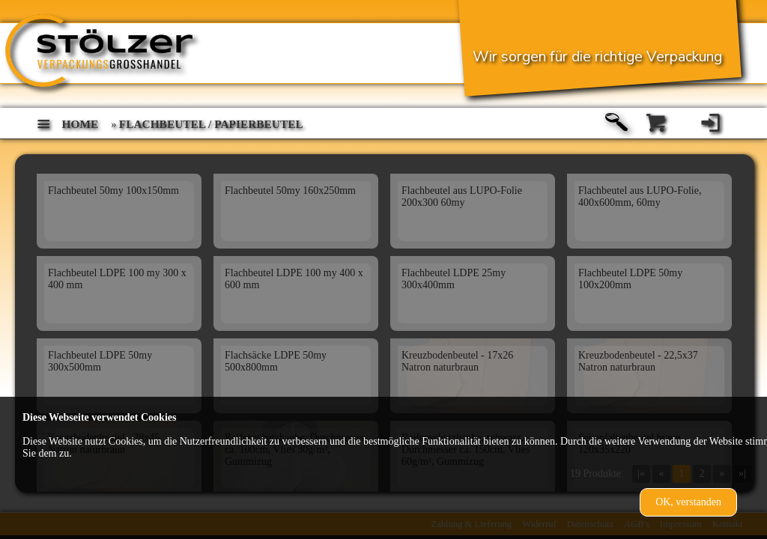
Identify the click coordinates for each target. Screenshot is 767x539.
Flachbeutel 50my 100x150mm (113, 190)
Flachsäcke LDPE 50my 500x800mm (276, 361)
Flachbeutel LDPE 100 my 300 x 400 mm (117, 278)
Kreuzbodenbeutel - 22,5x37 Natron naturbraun (638, 361)
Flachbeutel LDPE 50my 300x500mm (100, 361)
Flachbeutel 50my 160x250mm (290, 190)
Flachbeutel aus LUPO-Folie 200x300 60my (461, 196)
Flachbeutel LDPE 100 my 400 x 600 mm (294, 278)
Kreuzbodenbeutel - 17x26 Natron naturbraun (457, 361)
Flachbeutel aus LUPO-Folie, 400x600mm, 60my (639, 196)
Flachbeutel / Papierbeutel (211, 124)
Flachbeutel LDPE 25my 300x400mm (453, 278)
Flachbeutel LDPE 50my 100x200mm (630, 278)
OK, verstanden (688, 502)
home (80, 124)
